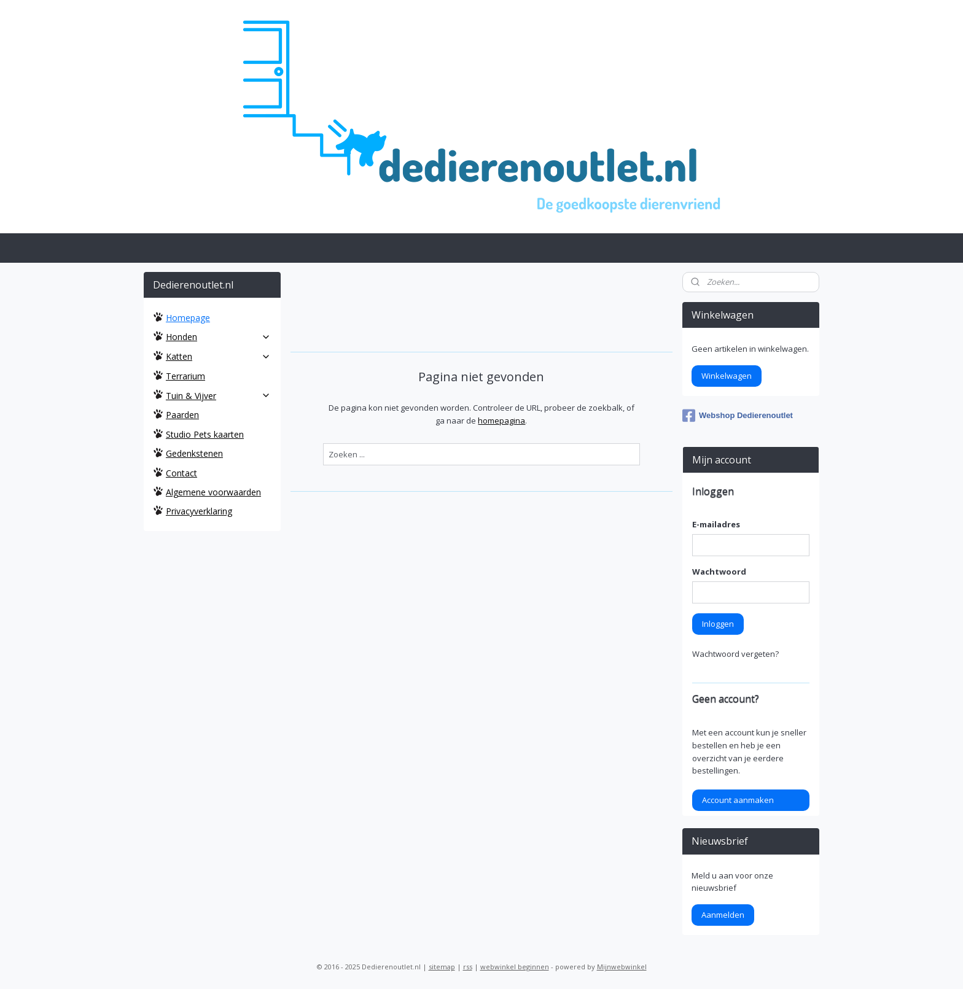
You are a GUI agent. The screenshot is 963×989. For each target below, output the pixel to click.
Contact (181, 473)
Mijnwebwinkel (622, 966)
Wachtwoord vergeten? (735, 653)
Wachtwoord (719, 571)
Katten (218, 356)
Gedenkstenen (194, 453)
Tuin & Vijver (218, 395)
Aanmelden (722, 914)
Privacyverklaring (199, 511)
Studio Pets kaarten (205, 434)
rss (467, 966)
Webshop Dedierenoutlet (737, 415)
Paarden (182, 415)
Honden (218, 337)
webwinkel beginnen (514, 966)
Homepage (188, 318)
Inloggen (718, 623)
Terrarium (185, 376)
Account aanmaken (738, 799)
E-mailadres (716, 524)
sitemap (442, 966)
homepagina (501, 420)
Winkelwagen (726, 375)
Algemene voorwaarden (213, 492)
